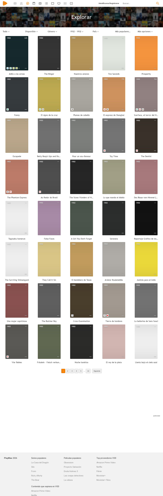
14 (88, 371)
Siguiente (97, 371)
